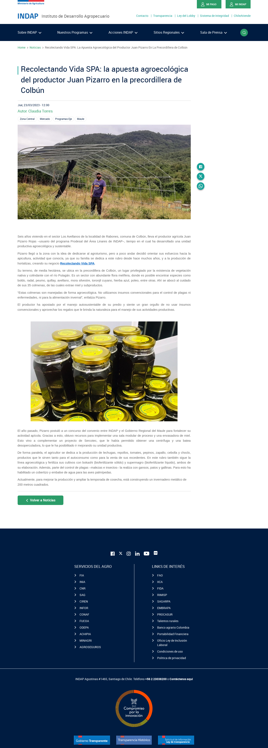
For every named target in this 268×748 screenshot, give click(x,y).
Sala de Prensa (213, 32)
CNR (82, 588)
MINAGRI (86, 640)
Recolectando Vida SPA (77, 263)
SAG (82, 595)
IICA (160, 582)
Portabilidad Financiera (172, 634)
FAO (160, 575)
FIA (82, 575)
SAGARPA (163, 601)
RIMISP (162, 595)
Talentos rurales (167, 621)
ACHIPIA (85, 634)
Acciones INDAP (123, 32)
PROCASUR (165, 614)
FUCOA (84, 621)
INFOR (84, 608)
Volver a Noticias (40, 500)
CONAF (84, 614)
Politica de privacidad (171, 658)
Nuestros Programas (74, 32)
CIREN (84, 601)
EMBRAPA (164, 608)
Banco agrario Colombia (173, 627)
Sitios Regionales (169, 32)
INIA (82, 582)
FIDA (160, 588)
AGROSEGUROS (90, 647)
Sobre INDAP (29, 32)
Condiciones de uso (170, 651)
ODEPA (84, 627)
